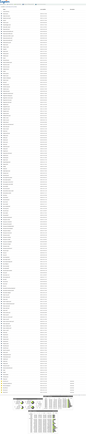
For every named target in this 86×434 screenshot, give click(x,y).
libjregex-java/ (5, 173)
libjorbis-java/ (5, 155)
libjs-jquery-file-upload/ (7, 224)
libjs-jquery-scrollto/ (6, 239)
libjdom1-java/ (5, 75)
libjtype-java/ (5, 363)
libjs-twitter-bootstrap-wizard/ (8, 290)
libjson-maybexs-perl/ (7, 301)
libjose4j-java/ (5, 157)
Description (72, 9)
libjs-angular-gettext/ (7, 179)
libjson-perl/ (5, 310)
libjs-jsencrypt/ (5, 250)
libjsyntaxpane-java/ (7, 356)
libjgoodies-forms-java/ (7, 100)
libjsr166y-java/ (6, 345)
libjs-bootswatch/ (6, 199)
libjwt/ (4, 370)
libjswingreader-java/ (7, 354)
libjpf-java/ (5, 168)
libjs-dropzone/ (6, 208)
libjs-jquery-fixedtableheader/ (8, 226)
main (13, 6)
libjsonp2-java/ (6, 339)
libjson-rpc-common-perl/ (7, 317)
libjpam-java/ (5, 159)
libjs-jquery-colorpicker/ (7, 221)
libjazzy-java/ (5, 51)
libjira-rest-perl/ (6, 128)
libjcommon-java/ (6, 66)
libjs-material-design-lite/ (7, 261)
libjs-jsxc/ (5, 252)
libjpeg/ (4, 166)
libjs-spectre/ (5, 281)
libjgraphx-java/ (6, 111)
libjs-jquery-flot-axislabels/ (8, 228)
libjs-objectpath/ (6, 268)
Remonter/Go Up (10, 4)
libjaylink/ (5, 49)
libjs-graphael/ (5, 215)
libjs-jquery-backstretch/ (7, 217)
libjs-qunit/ (5, 272)
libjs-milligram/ (5, 263)
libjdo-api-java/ (6, 73)
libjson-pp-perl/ (6, 314)
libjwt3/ (4, 372)
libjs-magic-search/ (6, 259)
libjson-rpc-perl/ (6, 319)
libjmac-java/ (5, 142)
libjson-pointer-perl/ (6, 312)
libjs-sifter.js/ (5, 387)
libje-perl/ (5, 82)
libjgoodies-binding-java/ (7, 95)
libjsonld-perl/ (5, 334)
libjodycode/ (5, 148)
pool (11, 6)
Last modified (43, 9)
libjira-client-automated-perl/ (8, 124)
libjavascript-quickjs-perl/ (7, 40)
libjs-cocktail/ (5, 204)
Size (63, 9)
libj (15, 6)
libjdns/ (4, 71)
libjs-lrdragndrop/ (6, 257)
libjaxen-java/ (5, 44)
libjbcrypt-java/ (5, 53)
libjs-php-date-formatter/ (7, 270)
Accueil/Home (4, 4)
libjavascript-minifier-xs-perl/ (8, 35)
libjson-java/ (5, 299)
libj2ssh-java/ (5, 13)
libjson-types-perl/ (6, 323)
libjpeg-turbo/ (5, 164)
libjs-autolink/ (5, 186)
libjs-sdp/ (4, 279)
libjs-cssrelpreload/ (6, 206)
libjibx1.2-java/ (5, 117)
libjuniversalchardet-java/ (7, 367)
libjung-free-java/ (6, 365)
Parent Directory (6, 11)
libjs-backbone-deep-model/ (8, 190)
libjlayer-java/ (5, 135)
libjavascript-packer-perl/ (7, 38)
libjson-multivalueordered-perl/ (8, 303)
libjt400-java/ (5, 359)
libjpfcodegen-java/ (6, 170)
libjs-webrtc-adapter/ (7, 292)
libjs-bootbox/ (5, 197)
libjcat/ (4, 58)
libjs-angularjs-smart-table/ (8, 184)
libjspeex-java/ (5, 343)
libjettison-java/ (6, 89)
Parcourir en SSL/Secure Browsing (40, 4)
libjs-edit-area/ (5, 210)
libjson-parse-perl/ (6, 305)
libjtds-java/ (5, 361)
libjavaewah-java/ (6, 29)
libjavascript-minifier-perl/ (7, 33)
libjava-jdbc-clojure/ (6, 27)
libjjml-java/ (5, 131)
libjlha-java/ (5, 137)
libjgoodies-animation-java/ (8, 93)
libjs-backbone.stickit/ (7, 193)
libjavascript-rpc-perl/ (7, 42)
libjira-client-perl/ (6, 126)
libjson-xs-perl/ (6, 330)
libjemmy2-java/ (6, 84)
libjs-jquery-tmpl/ (6, 246)
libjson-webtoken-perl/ (7, 328)
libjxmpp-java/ (5, 376)
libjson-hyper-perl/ (6, 297)
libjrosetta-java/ (6, 175)
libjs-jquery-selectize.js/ (7, 383)
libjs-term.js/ (5, 392)
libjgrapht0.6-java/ (6, 106)
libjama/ (4, 20)
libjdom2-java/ (5, 80)
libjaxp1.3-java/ (6, 46)
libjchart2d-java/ (6, 60)
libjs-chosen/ (5, 201)
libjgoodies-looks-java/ (7, 102)
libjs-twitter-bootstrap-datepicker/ (9, 288)
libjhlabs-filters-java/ (7, 115)
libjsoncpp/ (5, 332)
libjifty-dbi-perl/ (6, 122)
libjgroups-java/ (6, 113)
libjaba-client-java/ (6, 15)
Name (4, 9)
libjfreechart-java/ (6, 91)
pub (7, 6)
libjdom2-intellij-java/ (7, 77)
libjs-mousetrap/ (6, 266)
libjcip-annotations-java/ (7, 62)
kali (9, 6)
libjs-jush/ (5, 255)
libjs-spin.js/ (5, 390)
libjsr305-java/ (5, 348)
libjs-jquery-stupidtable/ (7, 241)
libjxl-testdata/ (5, 374)
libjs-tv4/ (4, 286)
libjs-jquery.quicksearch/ (7, 248)
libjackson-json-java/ (7, 18)
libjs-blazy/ (5, 195)
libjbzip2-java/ (5, 55)
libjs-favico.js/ (5, 381)
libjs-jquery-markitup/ (7, 237)
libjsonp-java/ (5, 336)
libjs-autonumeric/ (6, 188)
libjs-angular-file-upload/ (7, 177)
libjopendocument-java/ (7, 153)
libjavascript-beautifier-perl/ (8, 31)
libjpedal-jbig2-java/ (6, 162)
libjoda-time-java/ (6, 146)
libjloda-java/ (5, 139)
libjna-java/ (5, 144)
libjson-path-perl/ (6, 308)
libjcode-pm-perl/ (6, 64)
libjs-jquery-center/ (6, 219)
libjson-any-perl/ (6, 294)
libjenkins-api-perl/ (6, 86)
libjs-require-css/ (6, 274)
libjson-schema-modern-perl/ (8, 321)
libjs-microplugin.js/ (6, 385)
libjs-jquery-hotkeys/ (7, 230)
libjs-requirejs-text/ (6, 277)
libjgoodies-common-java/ (8, 97)
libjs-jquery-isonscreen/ (7, 232)
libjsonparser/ (5, 341)
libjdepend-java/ (6, 69)
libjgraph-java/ (5, 104)
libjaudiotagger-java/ (7, 24)
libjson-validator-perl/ (7, 325)
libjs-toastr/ (5, 283)
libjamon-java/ (5, 22)
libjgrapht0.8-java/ (6, 108)
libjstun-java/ (5, 352)
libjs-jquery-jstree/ (6, 235)
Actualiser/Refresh (18, 4)
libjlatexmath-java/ (6, 133)
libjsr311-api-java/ (6, 350)
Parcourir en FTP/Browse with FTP (29, 4)
